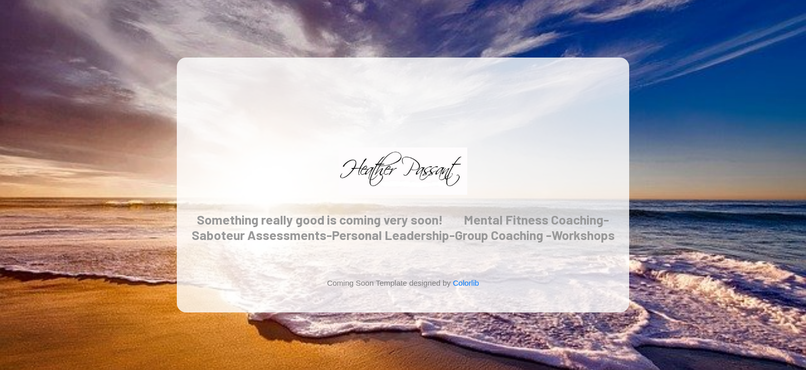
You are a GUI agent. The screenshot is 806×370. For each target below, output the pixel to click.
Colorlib (466, 283)
